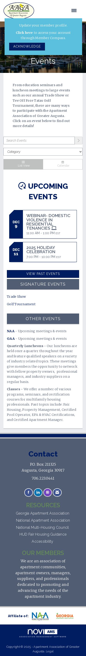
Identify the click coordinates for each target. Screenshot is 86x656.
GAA (11, 339)
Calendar (63, 164)
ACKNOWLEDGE (27, 46)
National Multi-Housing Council (43, 527)
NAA (10, 331)
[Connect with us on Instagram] (47, 492)
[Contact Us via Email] (57, 492)
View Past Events (43, 274)
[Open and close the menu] (57, 10)
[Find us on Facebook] (28, 492)
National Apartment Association (43, 520)
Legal (49, 651)
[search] (79, 140)
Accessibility (43, 541)
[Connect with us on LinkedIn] (38, 492)
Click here (24, 33)
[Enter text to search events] (39, 140)
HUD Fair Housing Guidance (43, 534)
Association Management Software (43, 633)
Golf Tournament (21, 304)
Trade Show (16, 297)
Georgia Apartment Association (43, 513)
